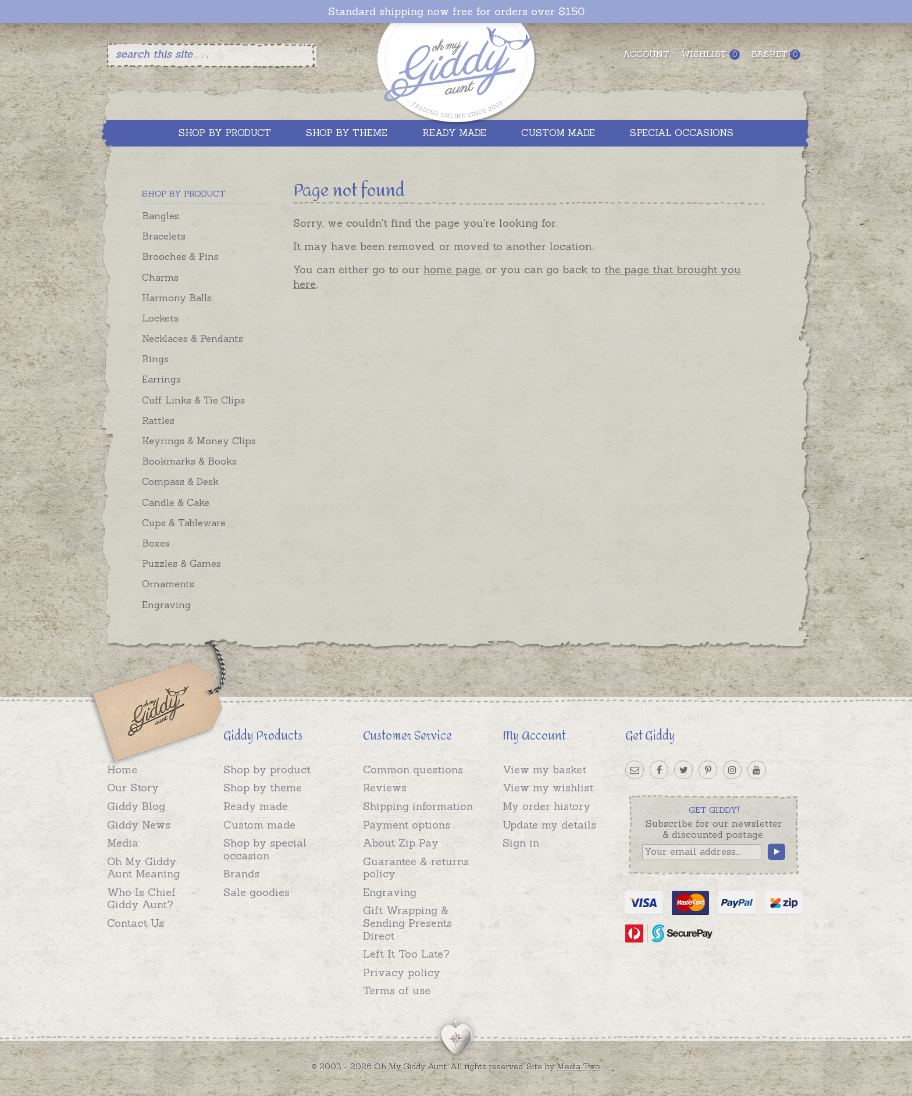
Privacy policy (401, 972)
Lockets (160, 318)
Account (646, 54)
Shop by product (267, 769)
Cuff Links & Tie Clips (193, 400)
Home (122, 769)
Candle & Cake (175, 502)
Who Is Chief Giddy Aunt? (141, 899)
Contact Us (135, 923)
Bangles (160, 216)
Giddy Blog (136, 806)
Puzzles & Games (181, 563)
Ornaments (168, 584)
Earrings (161, 379)
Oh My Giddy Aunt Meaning (143, 868)
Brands (241, 873)
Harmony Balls (177, 298)
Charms (160, 277)
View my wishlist (548, 787)
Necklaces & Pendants (192, 338)
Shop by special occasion (265, 849)
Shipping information (418, 806)
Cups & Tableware (184, 523)
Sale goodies (256, 892)
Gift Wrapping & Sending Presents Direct (407, 923)
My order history (546, 806)
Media (122, 842)
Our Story (133, 787)
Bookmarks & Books (189, 461)
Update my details (549, 824)
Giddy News (138, 824)
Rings (155, 359)
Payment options (406, 824)
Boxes (156, 543)
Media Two (578, 1066)
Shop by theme (262, 787)
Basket (775, 54)
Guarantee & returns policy (416, 868)
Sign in (521, 842)
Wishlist (710, 54)
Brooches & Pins (180, 256)
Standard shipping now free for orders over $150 (456, 11)
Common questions (413, 769)
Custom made (259, 824)
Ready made (255, 806)
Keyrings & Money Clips (199, 441)
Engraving (166, 605)
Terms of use (396, 990)
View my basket (544, 769)
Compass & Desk (180, 481)
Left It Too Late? (406, 954)
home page (451, 269)
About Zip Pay (401, 842)
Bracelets (164, 236)
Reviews (385, 787)
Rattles (158, 420)
